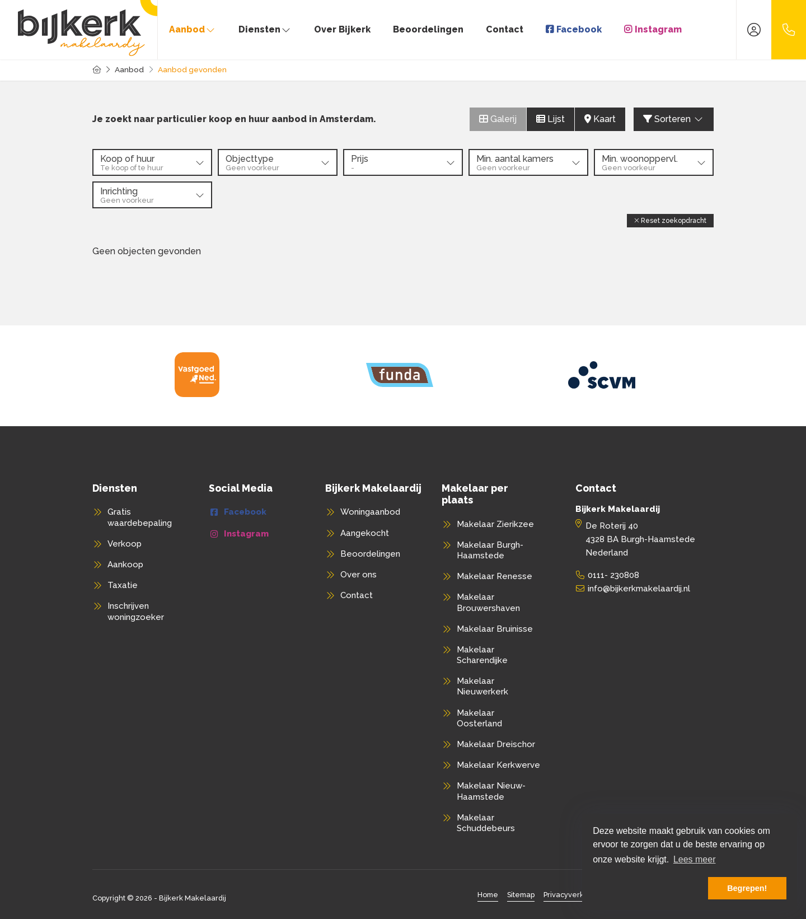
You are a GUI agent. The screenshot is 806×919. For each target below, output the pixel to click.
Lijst (550, 119)
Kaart (600, 119)
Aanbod (192, 29)
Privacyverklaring (573, 894)
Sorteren (673, 119)
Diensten (265, 29)
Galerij (498, 119)
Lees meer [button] (694, 859)
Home (487, 894)
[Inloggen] (754, 29)
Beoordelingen (428, 29)
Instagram (658, 29)
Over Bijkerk (342, 29)
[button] (670, 220)
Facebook (579, 29)
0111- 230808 (613, 575)
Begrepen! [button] (747, 888)
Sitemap (521, 894)
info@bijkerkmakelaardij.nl (639, 589)
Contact (504, 29)
